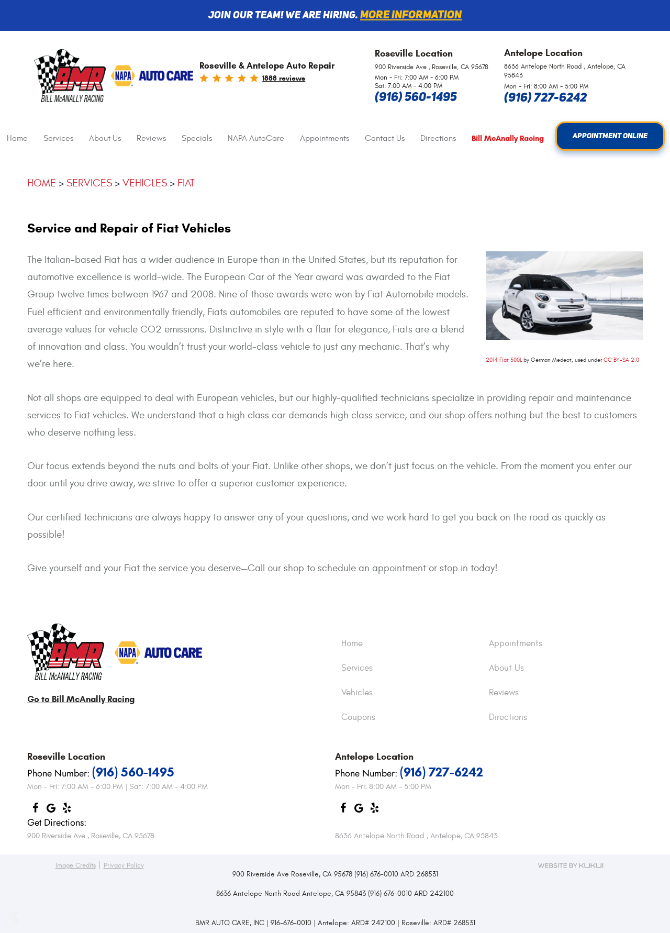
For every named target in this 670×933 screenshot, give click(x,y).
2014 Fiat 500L (504, 360)
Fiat (186, 183)
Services (58, 138)
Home (17, 138)
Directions (438, 138)
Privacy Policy (124, 865)
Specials (197, 138)
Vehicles (144, 183)
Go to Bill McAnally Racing (81, 699)
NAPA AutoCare (256, 138)
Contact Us (385, 138)
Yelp (66, 810)
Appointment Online (610, 136)
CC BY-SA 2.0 (621, 360)
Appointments (324, 138)
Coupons (358, 718)
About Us (105, 138)
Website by (570, 865)
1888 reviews (283, 78)
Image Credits (75, 865)
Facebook (35, 810)
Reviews (151, 138)
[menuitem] (17, 138)
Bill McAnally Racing (508, 138)
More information (411, 15)
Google (51, 810)
